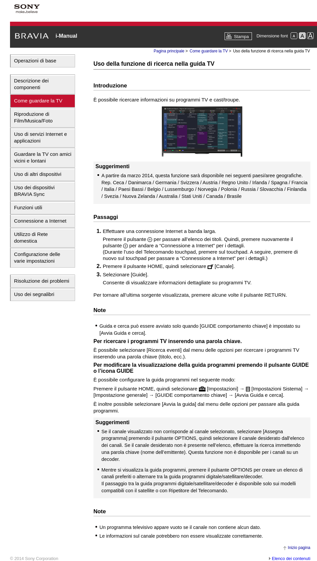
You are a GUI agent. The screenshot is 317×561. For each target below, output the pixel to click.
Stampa (241, 36)
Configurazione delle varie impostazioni (37, 257)
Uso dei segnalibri (34, 294)
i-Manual (66, 36)
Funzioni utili (28, 207)
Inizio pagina (299, 547)
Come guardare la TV (38, 100)
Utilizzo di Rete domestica (31, 237)
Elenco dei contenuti (291, 558)
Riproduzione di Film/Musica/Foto (33, 117)
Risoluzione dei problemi (41, 281)
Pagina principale (168, 51)
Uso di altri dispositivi (37, 174)
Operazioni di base (35, 60)
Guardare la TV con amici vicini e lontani (42, 157)
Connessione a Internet (40, 221)
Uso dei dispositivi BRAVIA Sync (34, 191)
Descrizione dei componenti (31, 84)
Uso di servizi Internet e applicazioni (40, 137)
